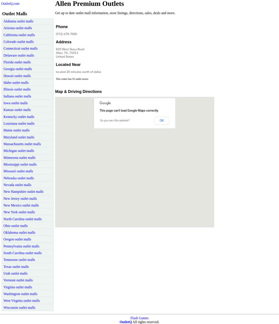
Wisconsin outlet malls (19, 307)
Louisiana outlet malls (18, 123)
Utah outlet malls (15, 273)
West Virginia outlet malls (21, 300)
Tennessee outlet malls (19, 260)
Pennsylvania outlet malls (21, 246)
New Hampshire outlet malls (23, 191)
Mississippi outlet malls (20, 164)
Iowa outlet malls (15, 103)
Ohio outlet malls (15, 226)
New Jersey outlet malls (20, 198)
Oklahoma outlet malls (19, 232)
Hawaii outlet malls (17, 76)
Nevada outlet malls (17, 185)
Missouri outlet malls (18, 171)
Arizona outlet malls (17, 28)
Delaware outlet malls (18, 55)
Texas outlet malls (16, 267)
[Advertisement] (178, 50)
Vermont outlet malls (18, 280)
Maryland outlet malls (18, 137)
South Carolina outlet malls (22, 253)
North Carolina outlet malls (22, 219)
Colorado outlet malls (18, 42)
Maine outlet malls (16, 130)
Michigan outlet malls (18, 151)
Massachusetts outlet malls (22, 144)
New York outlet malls (19, 212)
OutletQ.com (10, 3)
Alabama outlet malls (18, 21)
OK (162, 120)
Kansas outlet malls (17, 110)
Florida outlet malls (17, 62)
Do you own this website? (115, 120)
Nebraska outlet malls (18, 178)
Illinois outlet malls (17, 89)
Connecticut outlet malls (20, 48)
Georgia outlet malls (17, 69)
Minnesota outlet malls (19, 157)
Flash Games (139, 318)
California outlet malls (19, 35)
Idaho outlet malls (16, 82)
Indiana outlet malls (17, 96)
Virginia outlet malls (17, 287)
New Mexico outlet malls (21, 205)
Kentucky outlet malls (18, 117)
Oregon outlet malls (17, 239)
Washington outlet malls (20, 294)
